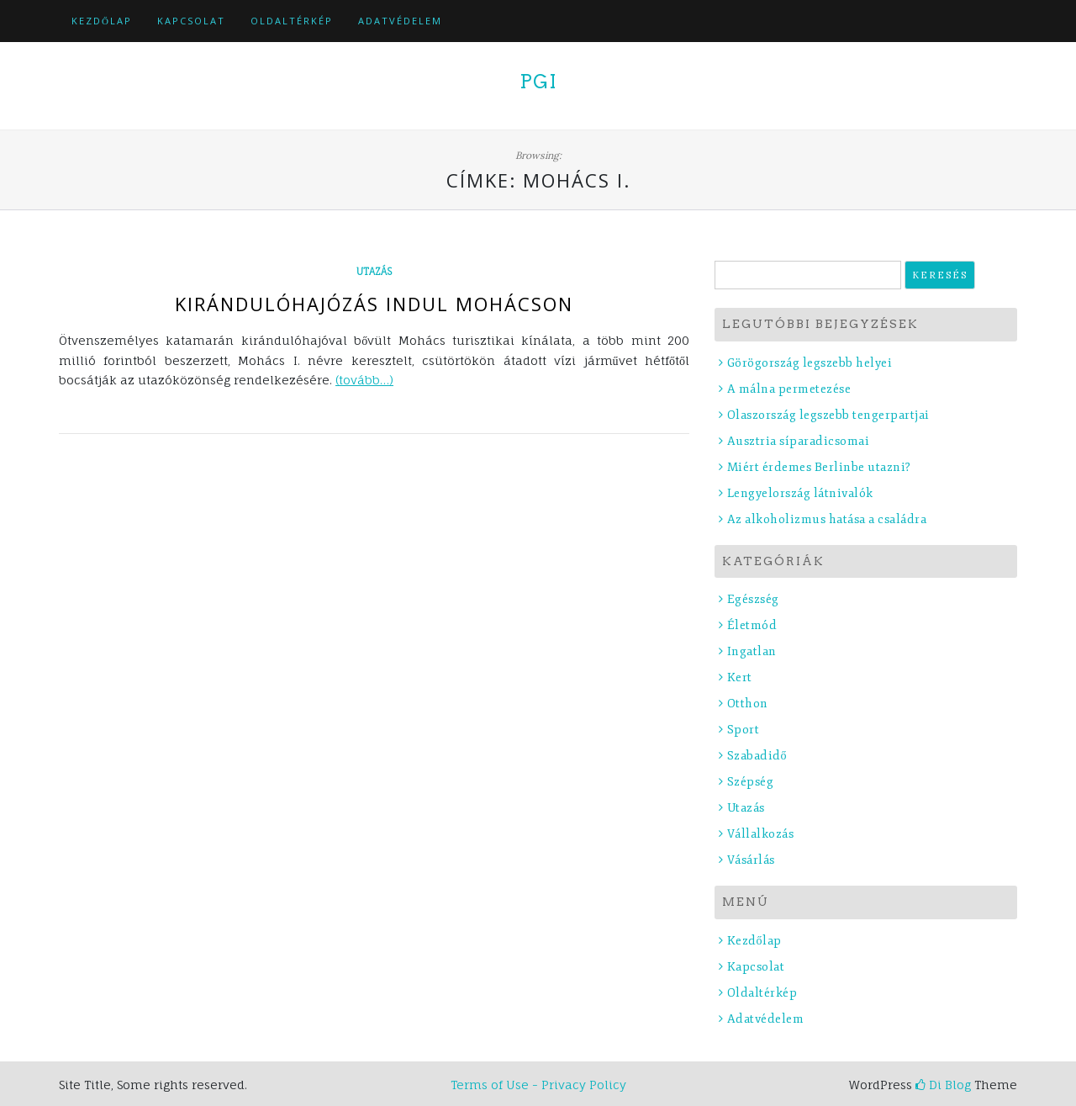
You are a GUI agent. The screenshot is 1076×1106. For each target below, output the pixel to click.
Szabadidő (757, 756)
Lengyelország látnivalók (800, 493)
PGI (538, 82)
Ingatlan (752, 651)
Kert (739, 677)
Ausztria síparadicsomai (798, 441)
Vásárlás (751, 860)
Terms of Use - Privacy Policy (538, 1084)
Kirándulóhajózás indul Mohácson (374, 303)
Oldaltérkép (292, 20)
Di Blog (943, 1084)
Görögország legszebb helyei (810, 363)
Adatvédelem (400, 20)
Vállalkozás (760, 834)
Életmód (752, 625)
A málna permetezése (789, 389)
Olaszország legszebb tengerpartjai (828, 415)
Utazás (374, 272)
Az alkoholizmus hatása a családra (827, 519)
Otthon (747, 703)
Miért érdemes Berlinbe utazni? (819, 467)
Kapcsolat (191, 20)
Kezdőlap (101, 20)
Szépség (750, 782)
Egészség (753, 599)
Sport (743, 729)
